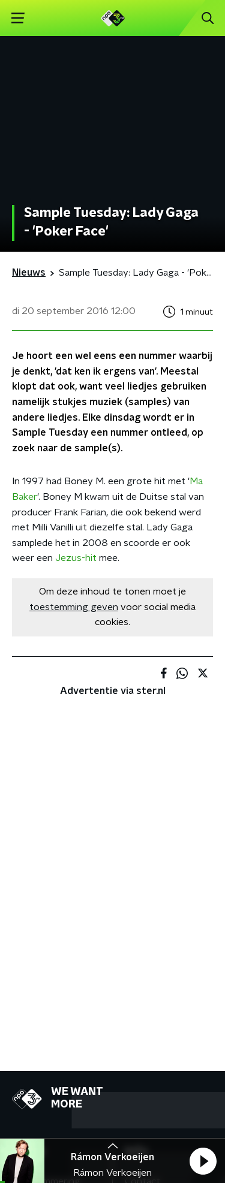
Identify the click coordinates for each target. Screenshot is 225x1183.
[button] (203, 1161)
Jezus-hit (76, 558)
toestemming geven (73, 607)
